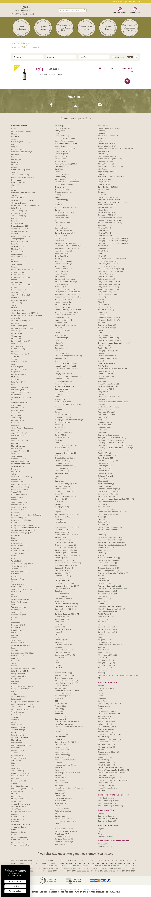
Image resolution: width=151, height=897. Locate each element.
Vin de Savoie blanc (19, 566)
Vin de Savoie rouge (63, 540)
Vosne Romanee (17, 584)
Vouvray (14, 359)
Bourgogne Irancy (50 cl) (108, 351)
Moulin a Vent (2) (105, 230)
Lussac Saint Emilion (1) (107, 563)
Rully (13, 259)
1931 (109, 861)
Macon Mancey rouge (63, 264)
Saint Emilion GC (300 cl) (108, 187)
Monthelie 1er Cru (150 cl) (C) (109, 739)
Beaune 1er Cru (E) (18, 781)
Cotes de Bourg (17, 246)
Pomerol (14, 469)
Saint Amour (60, 816)
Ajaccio (58, 455)
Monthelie (15, 430)
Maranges (59, 195)
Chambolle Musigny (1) (64, 230)
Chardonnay (16, 336)
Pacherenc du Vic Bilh (20, 727)
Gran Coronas (103, 305)
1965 (136, 866)
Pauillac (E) (15, 438)
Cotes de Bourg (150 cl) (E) (108, 197)
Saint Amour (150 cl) (106, 389)
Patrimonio (102, 596)
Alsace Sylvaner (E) (62, 128)
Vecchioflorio (16, 338)
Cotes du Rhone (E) (19, 758)
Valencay (14, 663)
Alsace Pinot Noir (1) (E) (64, 673)
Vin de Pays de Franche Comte (67, 514)
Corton (57, 210)
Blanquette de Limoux (64, 678)
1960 (114, 866)
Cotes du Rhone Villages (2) (109, 491)
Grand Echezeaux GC (106, 509)
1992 (128, 868)
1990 (120, 868)
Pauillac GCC (16, 479)
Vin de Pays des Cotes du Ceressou (69, 788)
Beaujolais (15, 548)
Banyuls (101, 361)
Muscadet (15, 778)
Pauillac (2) (102, 637)
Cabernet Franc (104, 522)
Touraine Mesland (18, 553)
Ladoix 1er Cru (60, 739)
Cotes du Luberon (18, 410)
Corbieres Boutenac (19, 837)
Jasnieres (58, 409)
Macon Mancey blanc (63, 261)
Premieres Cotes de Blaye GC (110, 397)
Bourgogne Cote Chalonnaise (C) (68, 376)
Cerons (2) (102, 519)
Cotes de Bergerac (18, 615)
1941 (70, 863)
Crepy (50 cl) (16, 760)
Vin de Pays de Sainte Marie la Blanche (26, 315)
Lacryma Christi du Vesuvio (109, 200)
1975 (53, 868)
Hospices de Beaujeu (108, 825)
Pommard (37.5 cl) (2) (106, 415)
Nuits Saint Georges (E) (107, 611)
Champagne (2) (104, 553)
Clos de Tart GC (17, 643)
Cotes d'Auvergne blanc (64, 184)
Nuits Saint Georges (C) (107, 803)
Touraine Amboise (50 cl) (65, 317)
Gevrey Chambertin (19, 272)
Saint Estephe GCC (18, 264)
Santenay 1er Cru (61, 358)
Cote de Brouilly (61, 596)
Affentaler (59, 714)
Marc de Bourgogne (106, 376)
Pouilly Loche (60, 161)
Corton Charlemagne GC (65, 233)
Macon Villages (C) (105, 668)
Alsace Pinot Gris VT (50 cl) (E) (67, 312)
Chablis (14, 167)
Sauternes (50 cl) (61, 640)
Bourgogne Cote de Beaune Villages (69, 420)
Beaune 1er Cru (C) (105, 732)
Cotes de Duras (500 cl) (64, 650)
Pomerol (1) (59, 709)
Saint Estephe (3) (61, 473)
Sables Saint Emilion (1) (64, 568)
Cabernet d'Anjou (62, 770)
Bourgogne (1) (60, 716)
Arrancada (59, 698)
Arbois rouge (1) (104, 599)
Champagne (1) (104, 550)
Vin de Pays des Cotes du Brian (67, 773)
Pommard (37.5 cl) (62, 463)
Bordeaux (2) (60, 627)
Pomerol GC (103, 417)
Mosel (57, 443)
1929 (92, 861)
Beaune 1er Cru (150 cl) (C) (108, 752)
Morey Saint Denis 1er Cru (21, 745)
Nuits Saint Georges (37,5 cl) (66, 484)
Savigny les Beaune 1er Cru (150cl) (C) (113, 780)
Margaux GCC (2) (105, 642)
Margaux (14, 763)
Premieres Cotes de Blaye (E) (109, 586)
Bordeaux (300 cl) (105, 207)
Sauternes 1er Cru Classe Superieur (112, 259)
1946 (115, 863)
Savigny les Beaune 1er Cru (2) (110, 540)
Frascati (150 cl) (61, 706)
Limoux (14, 829)
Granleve (58, 668)
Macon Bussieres (18, 446)
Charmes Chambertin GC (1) (66, 821)
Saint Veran (59, 169)
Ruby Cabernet (61, 657)
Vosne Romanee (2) (62, 757)
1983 (88, 868)
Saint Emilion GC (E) (19, 361)
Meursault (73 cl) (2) (106, 310)
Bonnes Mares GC (62, 468)
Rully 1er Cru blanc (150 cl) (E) (110, 338)
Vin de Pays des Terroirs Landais (67, 182)
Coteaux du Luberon (63, 808)
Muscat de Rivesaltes (63, 629)
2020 (133, 871)
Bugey (14, 835)
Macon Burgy (16, 740)
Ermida (58, 665)
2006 (69, 871)
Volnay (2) (102, 141)
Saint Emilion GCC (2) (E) (108, 496)
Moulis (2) (102, 256)
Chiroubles (15, 650)
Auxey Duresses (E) (62, 448)
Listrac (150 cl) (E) (105, 333)
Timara (57, 397)
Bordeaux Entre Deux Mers (22, 525)
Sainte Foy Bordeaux (19, 602)
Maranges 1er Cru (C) (106, 665)
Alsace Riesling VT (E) (19, 211)
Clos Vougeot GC (61, 166)
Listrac (57, 340)
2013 (101, 871)
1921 (21, 861)
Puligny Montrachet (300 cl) (66, 164)
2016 (115, 871)
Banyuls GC (16, 372)
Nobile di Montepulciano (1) (109, 558)
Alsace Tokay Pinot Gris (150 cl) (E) (111, 269)
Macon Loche (103, 450)
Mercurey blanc (61, 744)
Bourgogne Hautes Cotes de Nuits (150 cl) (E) (116, 499)
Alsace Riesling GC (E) (20, 175)
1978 (66, 868)
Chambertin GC (61, 499)
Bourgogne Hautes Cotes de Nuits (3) (113, 243)
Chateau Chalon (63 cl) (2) (21, 477)
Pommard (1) (103, 379)
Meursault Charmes (106, 785)
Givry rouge (16, 405)
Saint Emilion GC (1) (63, 573)
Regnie (14, 144)
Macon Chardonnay (62, 146)
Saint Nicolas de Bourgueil (65, 243)
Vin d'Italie (59, 785)
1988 (111, 868)
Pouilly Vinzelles (17, 323)
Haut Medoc (16, 180)
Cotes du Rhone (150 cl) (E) (65, 609)
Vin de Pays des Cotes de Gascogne (112, 512)
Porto (13, 722)
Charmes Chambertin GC (65, 599)
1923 (38, 861)
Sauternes (15, 556)
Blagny (101, 174)
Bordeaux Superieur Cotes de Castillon (26, 515)
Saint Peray (15, 364)
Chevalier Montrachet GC (108, 136)
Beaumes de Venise (62, 652)
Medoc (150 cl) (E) (62, 619)
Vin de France (60, 522)
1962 (123, 866)
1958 (96, 866)
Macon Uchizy (60, 177)
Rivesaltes (15, 221)
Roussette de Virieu (19, 374)
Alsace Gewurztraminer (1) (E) (110, 527)
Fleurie (14, 134)
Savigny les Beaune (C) (64, 374)
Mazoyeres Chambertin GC (65, 453)
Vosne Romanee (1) (62, 755)
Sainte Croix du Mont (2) (107, 629)
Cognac (58, 512)
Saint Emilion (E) (18, 735)
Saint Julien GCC (18, 382)
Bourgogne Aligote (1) (64, 330)
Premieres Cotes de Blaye (21, 152)
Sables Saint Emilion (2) (64, 570)
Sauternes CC (60, 481)
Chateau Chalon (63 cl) (20, 354)
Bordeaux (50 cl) (17, 817)
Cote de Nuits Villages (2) (108, 460)
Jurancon (15, 356)
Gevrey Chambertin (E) (64, 581)
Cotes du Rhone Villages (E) (66, 445)
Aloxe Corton (16, 333)
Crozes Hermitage (18, 696)
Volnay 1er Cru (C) (105, 724)
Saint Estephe (16, 456)
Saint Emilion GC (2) (63, 576)
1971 (35, 868)
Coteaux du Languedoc (20, 170)
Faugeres (15, 154)
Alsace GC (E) (16, 303)
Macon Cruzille (61, 235)
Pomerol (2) (59, 711)
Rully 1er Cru (60, 399)
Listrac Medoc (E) (62, 394)
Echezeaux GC (16, 699)
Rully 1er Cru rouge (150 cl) (108, 289)
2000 (41, 871)
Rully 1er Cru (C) (17, 346)
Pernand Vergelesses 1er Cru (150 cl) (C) (113, 770)
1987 (106, 868)
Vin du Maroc (60, 780)
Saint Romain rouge (63, 460)
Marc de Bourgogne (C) (107, 726)
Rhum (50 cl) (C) (104, 652)
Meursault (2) (103, 622)
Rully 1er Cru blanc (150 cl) (108, 287)
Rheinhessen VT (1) (62, 834)
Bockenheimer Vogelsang (108, 407)
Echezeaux (59, 762)
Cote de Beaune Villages (64, 212)
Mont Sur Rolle (104, 184)
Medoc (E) (15, 377)
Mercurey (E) (16, 622)
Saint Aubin (16, 604)
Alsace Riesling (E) (18, 216)
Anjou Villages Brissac (107, 172)
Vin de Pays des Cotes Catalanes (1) (112, 542)
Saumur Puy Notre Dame (65, 315)
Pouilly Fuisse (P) (105, 757)
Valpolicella (102, 195)
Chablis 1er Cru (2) (105, 473)
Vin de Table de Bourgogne (22, 428)
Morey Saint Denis (18, 673)
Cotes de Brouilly (62, 228)
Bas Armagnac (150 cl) (64, 798)
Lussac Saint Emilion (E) (21, 773)
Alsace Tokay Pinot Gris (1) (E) (66, 680)
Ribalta (57, 663)
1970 (31, 868)
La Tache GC (16, 794)
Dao (56, 670)
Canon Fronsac (17, 497)
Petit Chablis (60, 276)
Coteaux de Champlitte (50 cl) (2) (111, 159)
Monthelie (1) (103, 246)
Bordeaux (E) (16, 535)
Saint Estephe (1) (61, 200)
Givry (13, 620)
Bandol (57, 412)
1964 (132, 866)
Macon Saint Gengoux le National (68, 310)
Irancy (57, 220)
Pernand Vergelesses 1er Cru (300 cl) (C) (114, 772)
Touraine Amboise (18, 607)
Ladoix (13, 648)
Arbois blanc (16, 415)
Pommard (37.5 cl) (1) (106, 412)
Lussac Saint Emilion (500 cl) (66, 604)
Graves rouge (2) (104, 583)
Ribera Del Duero (18, 842)
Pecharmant (16, 814)
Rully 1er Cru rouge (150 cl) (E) (110, 340)
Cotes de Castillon (62, 353)
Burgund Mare (17, 223)
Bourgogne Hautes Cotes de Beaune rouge (115, 448)
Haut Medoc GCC (62, 734)
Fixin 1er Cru (103, 366)
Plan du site (80, 892)
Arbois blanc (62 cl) (19, 676)
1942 (79, 863)
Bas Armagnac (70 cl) (20, 290)
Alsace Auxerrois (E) (63, 305)
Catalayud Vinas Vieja (19, 571)
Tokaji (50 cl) (16, 561)
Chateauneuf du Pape (19, 228)
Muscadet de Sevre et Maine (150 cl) (69, 726)
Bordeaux (15, 136)
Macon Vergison (61, 154)
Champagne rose (62, 686)
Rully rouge (102, 432)
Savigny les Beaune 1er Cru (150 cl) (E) (113, 573)
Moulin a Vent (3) (105, 233)
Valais (13, 474)
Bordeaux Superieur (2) (64, 842)
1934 (135, 861)
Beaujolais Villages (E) (63, 417)
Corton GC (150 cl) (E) (106, 399)
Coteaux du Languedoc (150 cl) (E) (68, 356)
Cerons (14, 766)
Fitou (13, 594)
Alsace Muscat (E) (18, 771)
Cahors (14, 638)
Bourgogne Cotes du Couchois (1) (111, 440)
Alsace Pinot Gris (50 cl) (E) (65, 366)
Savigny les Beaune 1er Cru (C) (67, 535)
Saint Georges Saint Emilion (66, 550)
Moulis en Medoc (18, 448)
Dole (57, 826)
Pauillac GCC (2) (104, 348)
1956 (79, 866)
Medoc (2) (59, 634)
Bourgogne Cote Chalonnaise (23, 668)
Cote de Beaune (61, 348)
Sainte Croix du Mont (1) (107, 627)
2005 (64, 871)
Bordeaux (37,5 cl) (18, 625)
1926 (65, 861)
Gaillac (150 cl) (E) (62, 617)
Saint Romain (16, 586)
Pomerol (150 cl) (17, 510)
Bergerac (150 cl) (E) (106, 604)
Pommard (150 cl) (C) (106, 775)
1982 (83, 868)
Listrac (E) (15, 732)
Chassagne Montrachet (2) (65, 545)
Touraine (14, 569)
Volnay (14, 280)
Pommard (15, 351)
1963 (127, 866)
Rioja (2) (101, 302)
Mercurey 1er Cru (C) (63, 588)
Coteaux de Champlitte (20, 824)
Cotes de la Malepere (63, 223)
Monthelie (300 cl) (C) (106, 765)
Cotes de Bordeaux (18, 806)
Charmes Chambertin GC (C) (66, 368)
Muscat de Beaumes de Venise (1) (111, 606)
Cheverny (15, 719)
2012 (97, 871)
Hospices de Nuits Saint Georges (113, 795)
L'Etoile (14, 576)
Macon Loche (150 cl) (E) (107, 655)
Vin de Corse (103, 210)
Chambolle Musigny (19, 507)
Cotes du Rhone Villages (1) (109, 489)
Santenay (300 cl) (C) (106, 744)
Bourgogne (16, 679)
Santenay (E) (16, 768)
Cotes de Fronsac (18, 466)
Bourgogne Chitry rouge (65, 138)
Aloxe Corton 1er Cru (106, 409)
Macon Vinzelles (61, 274)
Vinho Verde (16, 809)
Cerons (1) (102, 517)
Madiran (14, 262)
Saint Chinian (16, 344)
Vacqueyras (59, 504)
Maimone (58, 647)
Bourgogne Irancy (18, 755)
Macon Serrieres (17, 408)
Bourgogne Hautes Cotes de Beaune (26, 528)
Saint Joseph (16, 331)
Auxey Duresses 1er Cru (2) (108, 386)
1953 (52, 866)
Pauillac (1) (54, 68)
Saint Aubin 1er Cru (62, 517)
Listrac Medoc (16, 610)
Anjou (13, 139)
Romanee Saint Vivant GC (65, 760)
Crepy (57, 202)
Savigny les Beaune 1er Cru (65, 325)
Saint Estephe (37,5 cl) (107, 458)
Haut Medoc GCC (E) (106, 617)
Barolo (57, 806)
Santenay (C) (103, 790)
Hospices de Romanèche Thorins (113, 841)
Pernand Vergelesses (63, 422)
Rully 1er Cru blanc (105, 274)
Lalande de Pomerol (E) (20, 341)
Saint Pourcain (17, 612)
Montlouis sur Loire (106, 547)
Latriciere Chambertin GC (65, 645)
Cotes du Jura (16, 282)
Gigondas (15, 379)
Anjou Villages (60, 287)
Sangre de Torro (17, 579)
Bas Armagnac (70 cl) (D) (21, 142)
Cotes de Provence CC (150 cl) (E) (24, 328)
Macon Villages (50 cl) (20, 487)
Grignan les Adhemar (63, 192)
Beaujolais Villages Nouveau (109, 220)
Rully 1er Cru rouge (105, 276)
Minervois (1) (60, 844)
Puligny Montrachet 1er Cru (109, 128)
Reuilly (14, 684)
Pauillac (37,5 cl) (104, 453)
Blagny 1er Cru (104, 182)
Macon (14, 540)
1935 (17, 863)
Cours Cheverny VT (62, 307)
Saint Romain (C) (61, 537)
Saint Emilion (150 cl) (106, 266)
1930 (100, 861)
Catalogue (115, 892)
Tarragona (102, 192)
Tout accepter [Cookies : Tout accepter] (15, 881)
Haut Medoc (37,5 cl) (63, 578)
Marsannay (59, 328)
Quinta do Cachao (62, 703)
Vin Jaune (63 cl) (17, 436)
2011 (93, 871)
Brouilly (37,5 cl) (17, 630)
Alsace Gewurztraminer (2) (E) (110, 530)
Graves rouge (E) (61, 361)
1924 (47, 861)
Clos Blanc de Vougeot (20, 737)
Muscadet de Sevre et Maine (66, 765)
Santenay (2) (103, 322)
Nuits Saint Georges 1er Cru (22, 686)
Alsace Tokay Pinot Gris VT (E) (23, 484)
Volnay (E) (15, 305)
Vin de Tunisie (60, 778)
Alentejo (14, 691)
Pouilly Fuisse (60, 159)
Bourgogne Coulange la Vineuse (68, 404)
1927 (74, 861)
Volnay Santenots (105, 783)
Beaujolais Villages (18, 819)
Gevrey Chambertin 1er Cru (65, 496)
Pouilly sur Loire (17, 420)
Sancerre (14, 666)
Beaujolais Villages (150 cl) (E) (66, 606)
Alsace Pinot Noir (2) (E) (64, 675)
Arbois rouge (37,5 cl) (19, 517)
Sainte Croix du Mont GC (64, 560)
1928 (83, 861)
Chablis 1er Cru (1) (105, 471)
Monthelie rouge (104, 427)
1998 (31, 871)
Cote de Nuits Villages (20, 599)
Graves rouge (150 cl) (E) (107, 591)
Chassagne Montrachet (20, 464)
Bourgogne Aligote (19, 213)
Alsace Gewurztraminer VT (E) (67, 248)
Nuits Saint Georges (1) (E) (108, 501)
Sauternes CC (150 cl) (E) (107, 593)
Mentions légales (39, 892)
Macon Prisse (60, 241)
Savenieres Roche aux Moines (110, 218)
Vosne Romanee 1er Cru (64, 386)
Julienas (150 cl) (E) (105, 657)
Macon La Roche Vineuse (65, 149)
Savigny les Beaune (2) (107, 328)
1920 (13, 861)
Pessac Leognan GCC (19, 226)
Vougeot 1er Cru (61, 752)
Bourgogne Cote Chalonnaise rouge (112, 438)
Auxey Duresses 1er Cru (64, 829)
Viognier (101, 647)
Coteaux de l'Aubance (19, 709)
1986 (102, 868)
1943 (88, 863)
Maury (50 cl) (60, 790)
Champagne (16, 395)
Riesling (101, 394)
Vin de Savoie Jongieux (20, 645)
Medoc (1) (58, 632)
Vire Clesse (102, 169)
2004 (60, 871)
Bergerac (15, 617)
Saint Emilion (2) (61, 775)
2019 (128, 871)
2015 (110, 871)
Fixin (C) (58, 478)
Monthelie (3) (103, 251)
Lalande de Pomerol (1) (107, 356)
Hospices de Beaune (107, 682)
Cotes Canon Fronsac (63, 750)
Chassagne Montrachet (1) (65, 542)
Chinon (14, 581)
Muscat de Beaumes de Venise (67, 691)
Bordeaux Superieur (19, 275)
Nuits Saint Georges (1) (107, 156)
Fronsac (14, 165)
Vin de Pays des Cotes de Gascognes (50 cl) (115, 149)
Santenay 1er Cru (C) (106, 660)
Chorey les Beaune (18, 203)
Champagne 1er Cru (63, 489)
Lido (56, 660)
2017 (119, 871)
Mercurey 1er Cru (18, 505)
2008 (79, 871)
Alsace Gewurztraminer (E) (22, 269)
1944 (97, 863)
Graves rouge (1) (104, 581)
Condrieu (15, 400)
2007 (74, 871)
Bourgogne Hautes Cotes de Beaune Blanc (115, 445)
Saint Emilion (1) (17, 656)
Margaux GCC (16, 147)
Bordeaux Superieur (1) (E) (108, 568)
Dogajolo (58, 591)
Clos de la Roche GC (106, 719)
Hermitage (15, 627)
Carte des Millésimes (98, 892)
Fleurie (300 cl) (17, 254)
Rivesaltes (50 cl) (18, 218)
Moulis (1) (102, 253)
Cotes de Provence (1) (106, 363)
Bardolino (59, 824)
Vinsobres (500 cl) (105, 225)
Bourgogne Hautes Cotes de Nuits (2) (113, 241)
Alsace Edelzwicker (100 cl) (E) (110, 223)
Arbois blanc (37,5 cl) (63, 696)
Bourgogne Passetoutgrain (66, 363)
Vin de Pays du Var (62, 126)
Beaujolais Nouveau (106, 161)
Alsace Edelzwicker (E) (107, 212)
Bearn (13, 558)
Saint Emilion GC (18, 198)
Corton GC (15, 234)
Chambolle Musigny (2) (20, 236)
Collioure (14, 453)
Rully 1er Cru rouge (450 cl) (109, 282)
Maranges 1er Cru (18, 799)
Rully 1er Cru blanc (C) (107, 279)
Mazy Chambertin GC (63, 320)
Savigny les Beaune (19, 195)
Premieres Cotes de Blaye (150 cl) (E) (112, 588)
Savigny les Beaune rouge (108, 435)
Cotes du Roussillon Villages (22, 200)
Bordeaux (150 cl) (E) (19, 349)
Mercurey (15, 298)
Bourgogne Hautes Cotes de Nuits (25, 702)
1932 (117, 861)
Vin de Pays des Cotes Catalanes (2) (112, 545)
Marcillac (14, 500)
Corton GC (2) (103, 154)
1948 (133, 863)
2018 (123, 871)
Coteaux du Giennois (19, 840)
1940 (62, 863)
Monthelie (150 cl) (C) (106, 762)
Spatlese (101, 404)
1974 (48, 868)
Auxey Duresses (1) (62, 801)
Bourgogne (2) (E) (62, 509)
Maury (57, 476)
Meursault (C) (103, 737)
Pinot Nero (15, 748)
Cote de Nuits (60, 737)
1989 (115, 868)
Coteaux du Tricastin (63, 415)
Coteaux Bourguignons (20, 804)
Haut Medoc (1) (61, 729)
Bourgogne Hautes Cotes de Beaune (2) (114, 343)
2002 (50, 871)
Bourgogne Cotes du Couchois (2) (111, 443)
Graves (14, 188)
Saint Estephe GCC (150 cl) (108, 294)
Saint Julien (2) (61, 622)
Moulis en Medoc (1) (106, 484)
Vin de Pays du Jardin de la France (25, 205)
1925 (56, 861)
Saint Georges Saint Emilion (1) (67, 553)
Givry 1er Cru (103, 392)
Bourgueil (15, 512)
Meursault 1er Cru (62, 438)
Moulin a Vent (16, 249)
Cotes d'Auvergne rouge (64, 141)
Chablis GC (59, 494)
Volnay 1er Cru (60, 131)
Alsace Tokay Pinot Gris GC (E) (23, 707)
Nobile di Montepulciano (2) (109, 560)
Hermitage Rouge (105, 466)
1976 (57, 868)
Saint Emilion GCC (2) (20, 725)
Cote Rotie (15, 318)
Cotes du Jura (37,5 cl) (63, 432)
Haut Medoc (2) (61, 732)
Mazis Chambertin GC (63, 251)
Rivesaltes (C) (16, 592)
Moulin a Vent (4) (105, 235)
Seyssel (58, 172)
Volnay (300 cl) (17, 159)
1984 (93, 868)
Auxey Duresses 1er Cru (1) (108, 384)
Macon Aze (15, 681)
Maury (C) (15, 658)
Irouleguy (58, 259)
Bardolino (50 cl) (18, 714)
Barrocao (58, 430)
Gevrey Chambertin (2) (107, 146)
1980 (75, 868)
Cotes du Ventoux (105, 179)
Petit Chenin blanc (62, 593)
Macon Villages (61, 156)
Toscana (101, 555)
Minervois (15, 425)
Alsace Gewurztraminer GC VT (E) (24, 313)
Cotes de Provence (18, 459)
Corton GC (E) (103, 578)
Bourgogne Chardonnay (108, 818)
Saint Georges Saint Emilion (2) (67, 555)
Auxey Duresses (61, 335)
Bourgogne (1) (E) (62, 507)
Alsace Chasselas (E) (63, 302)
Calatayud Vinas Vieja (19, 402)
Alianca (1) (59, 425)
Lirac (13, 538)
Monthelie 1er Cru (62, 532)
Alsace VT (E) (60, 813)
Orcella (57, 371)
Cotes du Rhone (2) (105, 476)
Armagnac (59, 407)
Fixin (13, 157)
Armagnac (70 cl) (18, 239)
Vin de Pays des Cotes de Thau (67, 179)
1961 (118, 866)
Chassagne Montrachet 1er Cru (67, 721)
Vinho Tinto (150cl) (62, 253)
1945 (106, 863)
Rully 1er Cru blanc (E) (107, 371)
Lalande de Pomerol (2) (107, 358)
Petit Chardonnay (62, 392)
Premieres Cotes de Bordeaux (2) (68, 565)
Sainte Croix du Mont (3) (107, 632)
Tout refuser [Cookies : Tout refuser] (15, 886)
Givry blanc (15, 413)
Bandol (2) (102, 133)
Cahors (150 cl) (60, 435)
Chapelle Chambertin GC (65, 458)
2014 (106, 871)
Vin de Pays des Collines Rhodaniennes (113, 202)
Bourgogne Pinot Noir (64, 299)
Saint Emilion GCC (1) (19, 776)
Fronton (58, 225)
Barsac (101, 330)
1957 (87, 866)
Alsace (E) (15, 185)
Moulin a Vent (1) (104, 228)
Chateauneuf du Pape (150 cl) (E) (68, 527)
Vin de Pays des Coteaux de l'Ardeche (113, 166)
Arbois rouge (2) (104, 601)
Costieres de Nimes (62, 151)
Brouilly (14, 287)
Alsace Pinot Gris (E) (19, 433)
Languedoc (59, 519)
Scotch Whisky (17, 640)
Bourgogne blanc (62, 238)
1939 (53, 863)
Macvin (57, 525)
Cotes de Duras (17, 482)
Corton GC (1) (103, 151)
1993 (133, 868)
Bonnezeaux (16, 661)
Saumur (58, 197)
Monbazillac (16, 471)
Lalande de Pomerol (19, 149)
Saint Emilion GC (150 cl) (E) (22, 589)
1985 (97, 868)
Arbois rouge (16, 418)
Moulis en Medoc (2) (106, 486)
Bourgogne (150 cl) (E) (107, 215)
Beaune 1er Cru (17, 791)
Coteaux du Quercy (19, 827)
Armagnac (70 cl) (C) (19, 231)
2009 (84, 871)
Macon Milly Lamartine (20, 461)
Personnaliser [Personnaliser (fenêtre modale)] (15, 891)
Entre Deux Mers (61, 256)
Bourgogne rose (61, 389)
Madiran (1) (102, 504)
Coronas (14, 717)
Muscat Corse (103, 650)
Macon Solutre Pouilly (63, 271)
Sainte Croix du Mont (19, 441)
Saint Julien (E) (61, 642)
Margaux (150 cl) (61, 215)
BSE (56, 701)
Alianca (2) (59, 343)
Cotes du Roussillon (63, 693)
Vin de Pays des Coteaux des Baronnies (113, 402)
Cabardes (15, 822)
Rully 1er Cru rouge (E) (107, 292)
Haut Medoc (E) (17, 252)
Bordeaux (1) (60, 624)
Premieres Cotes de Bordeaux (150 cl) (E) (71, 246)
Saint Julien (16, 244)
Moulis (14, 633)
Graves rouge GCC (105, 345)
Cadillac (14, 783)
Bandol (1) (102, 131)
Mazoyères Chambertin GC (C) (67, 586)
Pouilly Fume (60, 427)
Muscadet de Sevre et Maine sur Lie (112, 177)
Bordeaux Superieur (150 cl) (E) (67, 614)
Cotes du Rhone (17, 292)
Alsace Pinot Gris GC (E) (20, 295)
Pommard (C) (103, 755)
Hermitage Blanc (105, 463)
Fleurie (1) (102, 297)
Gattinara (58, 440)
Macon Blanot (16, 743)
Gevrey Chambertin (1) (107, 143)
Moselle (101, 576)
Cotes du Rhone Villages (21, 397)
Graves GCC (16, 492)
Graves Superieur (62, 284)
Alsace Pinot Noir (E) (19, 241)
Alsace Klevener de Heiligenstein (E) (112, 368)
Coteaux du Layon (18, 257)
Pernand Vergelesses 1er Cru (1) (67, 831)
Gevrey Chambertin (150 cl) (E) (67, 742)
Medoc (14, 190)
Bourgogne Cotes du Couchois (110, 271)
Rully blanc (102, 430)
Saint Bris (59, 205)
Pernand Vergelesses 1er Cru (22, 789)
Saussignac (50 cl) (18, 832)
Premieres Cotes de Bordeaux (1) (68, 563)
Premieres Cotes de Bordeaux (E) (68, 143)
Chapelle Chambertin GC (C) (66, 466)
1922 (30, 861)
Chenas (14, 597)
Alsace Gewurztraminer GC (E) (23, 177)
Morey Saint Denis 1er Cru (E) (23, 704)
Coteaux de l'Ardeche (63, 783)
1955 (70, 866)
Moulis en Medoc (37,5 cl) (108, 455)
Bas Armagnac (17, 367)
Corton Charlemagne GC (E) (66, 491)
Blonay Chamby (104, 335)
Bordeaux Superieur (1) (64, 839)
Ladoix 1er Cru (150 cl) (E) (108, 514)
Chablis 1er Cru (61, 501)
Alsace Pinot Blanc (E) (20, 489)
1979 (70, 868)
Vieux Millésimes (23, 43)
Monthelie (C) (60, 601)
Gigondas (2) (103, 481)
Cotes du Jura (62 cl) (19, 300)
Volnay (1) (102, 138)
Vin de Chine (16, 801)
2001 (45, 871)
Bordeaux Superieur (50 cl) (65, 583)
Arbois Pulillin (103, 189)
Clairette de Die (104, 468)
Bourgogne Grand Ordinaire (66, 207)
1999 (36, 871)
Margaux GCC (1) (104, 640)
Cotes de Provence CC (20, 451)
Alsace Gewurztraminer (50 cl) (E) (68, 297)
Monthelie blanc (104, 425)
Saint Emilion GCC (62, 379)
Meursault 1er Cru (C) (106, 747)
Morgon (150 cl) (104, 420)
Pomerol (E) (16, 796)
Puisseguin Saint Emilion (21, 520)
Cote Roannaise (17, 712)
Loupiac (14, 267)
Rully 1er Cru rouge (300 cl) (109, 284)
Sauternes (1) (60, 793)
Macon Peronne (61, 266)
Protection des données (61, 892)
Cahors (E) (102, 673)
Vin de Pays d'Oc (18, 310)
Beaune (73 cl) (103, 315)
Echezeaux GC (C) (62, 471)
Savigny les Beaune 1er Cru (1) (110, 537)
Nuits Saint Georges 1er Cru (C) (110, 806)
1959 (105, 866)
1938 (44, 863)
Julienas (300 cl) (61, 611)
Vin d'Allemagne (61, 688)
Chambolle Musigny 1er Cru (22, 563)
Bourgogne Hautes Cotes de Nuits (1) (113, 238)
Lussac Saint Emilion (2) (107, 565)
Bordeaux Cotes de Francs (21, 551)
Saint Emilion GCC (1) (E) (108, 494)
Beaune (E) (59, 345)
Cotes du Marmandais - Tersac (23, 530)
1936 (26, 863)
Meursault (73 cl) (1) (106, 307)
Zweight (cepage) (18, 730)
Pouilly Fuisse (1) (104, 614)
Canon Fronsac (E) (105, 374)
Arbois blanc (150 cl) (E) (107, 205)
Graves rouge (16, 543)
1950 (31, 866)
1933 (126, 861)
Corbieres (15, 423)
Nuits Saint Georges (19, 494)
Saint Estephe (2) (61, 338)
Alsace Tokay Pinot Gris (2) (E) (67, 683)
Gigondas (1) (103, 478)
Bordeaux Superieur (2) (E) (108, 570)
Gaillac (14, 694)
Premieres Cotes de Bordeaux (23, 193)
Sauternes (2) (60, 796)
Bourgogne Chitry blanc (21, 812)
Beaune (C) (102, 749)
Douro (57, 333)
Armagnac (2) (60, 803)
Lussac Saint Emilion (19, 369)
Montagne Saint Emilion (21, 131)
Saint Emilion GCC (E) (20, 671)
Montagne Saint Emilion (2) (109, 320)
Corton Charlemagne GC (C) (109, 778)
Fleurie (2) (102, 299)
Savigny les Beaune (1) (107, 325)
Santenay (15, 162)
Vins (13, 43)
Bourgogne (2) (61, 719)
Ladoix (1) (101, 532)
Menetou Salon (104, 507)
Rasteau (14, 443)
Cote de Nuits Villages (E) (65, 381)
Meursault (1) (103, 619)
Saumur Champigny (19, 502)
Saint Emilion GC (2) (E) (107, 261)
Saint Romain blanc (19, 182)
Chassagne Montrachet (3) (65, 547)
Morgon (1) (102, 312)
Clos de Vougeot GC (106, 164)
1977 (61, 868)
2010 (89, 871)
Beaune (14, 129)
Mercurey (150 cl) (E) (106, 670)
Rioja (13, 385)
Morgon (14, 635)
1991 (124, 868)
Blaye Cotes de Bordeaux (65, 289)
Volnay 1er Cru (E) (62, 136)
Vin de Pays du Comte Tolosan (110, 645)
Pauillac (58, 133)
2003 (55, 871)
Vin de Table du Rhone (64, 724)
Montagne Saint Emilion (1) (109, 317)
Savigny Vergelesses (63, 486)
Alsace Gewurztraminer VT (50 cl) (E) (69, 294)
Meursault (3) (103, 624)
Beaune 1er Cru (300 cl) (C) (108, 742)
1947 (124, 863)
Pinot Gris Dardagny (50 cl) (22, 533)
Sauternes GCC (17, 172)
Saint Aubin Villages (63, 402)
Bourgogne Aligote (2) (20, 689)
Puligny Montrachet (63, 811)
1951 (35, 866)
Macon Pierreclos (62, 218)
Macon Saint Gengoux (63, 269)
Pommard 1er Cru (62, 530)
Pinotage (58, 767)
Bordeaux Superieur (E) (20, 277)
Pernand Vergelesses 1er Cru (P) (110, 767)
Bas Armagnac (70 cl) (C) (65, 655)
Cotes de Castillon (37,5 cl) (21, 320)
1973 (44, 868)
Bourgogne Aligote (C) (107, 663)
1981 (79, 868)
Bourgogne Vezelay (62, 450)
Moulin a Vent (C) (18, 750)
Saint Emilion (16, 208)
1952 (43, 866)
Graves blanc (16, 574)
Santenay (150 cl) (105, 525)
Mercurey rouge (61, 747)
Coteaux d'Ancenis (62, 174)
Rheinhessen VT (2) (62, 836)
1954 (61, 866)
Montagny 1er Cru (105, 422)
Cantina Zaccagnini (19, 326)
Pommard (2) (103, 381)
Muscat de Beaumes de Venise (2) (111, 609)
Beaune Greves (104, 353)
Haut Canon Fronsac (19, 786)
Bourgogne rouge (62, 189)
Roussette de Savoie (19, 546)
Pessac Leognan (17, 390)
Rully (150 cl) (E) (61, 322)
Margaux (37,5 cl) (61, 558)
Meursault (15, 308)
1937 (35, 863)
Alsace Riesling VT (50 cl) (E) (66, 282)
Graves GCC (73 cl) (62, 351)
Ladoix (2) (102, 535)
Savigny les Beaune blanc (65, 279)
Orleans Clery (60, 187)
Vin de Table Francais (63, 819)
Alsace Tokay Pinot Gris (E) (22, 285)
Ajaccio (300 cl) (61, 384)
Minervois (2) (103, 126)
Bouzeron (15, 523)
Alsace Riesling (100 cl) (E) (21, 392)
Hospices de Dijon (106, 810)
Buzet (57, 637)
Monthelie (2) (103, 248)
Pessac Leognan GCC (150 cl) (22, 653)
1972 (39, 868)
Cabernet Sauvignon (19, 387)
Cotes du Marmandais (20, 845)
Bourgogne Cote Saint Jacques (67, 292)
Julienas (14, 753)
